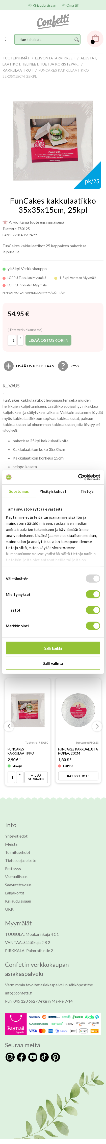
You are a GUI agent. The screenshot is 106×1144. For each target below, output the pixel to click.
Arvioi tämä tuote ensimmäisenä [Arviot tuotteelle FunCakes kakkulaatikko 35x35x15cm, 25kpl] (36, 222)
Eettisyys (13, 868)
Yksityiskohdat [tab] (53, 491)
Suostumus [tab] (19, 491)
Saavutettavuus (18, 884)
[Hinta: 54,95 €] (18, 314)
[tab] (12, 387)
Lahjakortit (14, 892)
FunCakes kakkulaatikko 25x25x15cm (21, 753)
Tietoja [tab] (87, 491)
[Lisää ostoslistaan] (35, 366)
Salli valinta (53, 663)
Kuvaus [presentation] (11, 385)
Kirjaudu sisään (44, 5)
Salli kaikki (53, 648)
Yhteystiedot (16, 836)
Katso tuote (78, 776)
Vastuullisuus (16, 876)
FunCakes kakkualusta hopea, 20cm (78, 751)
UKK (9, 909)
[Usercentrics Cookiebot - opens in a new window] (78, 477)
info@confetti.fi (19, 992)
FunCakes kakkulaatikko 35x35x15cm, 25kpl (53, 205)
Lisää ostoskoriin (48, 340)
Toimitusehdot (17, 852)
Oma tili (72, 5)
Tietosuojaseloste (20, 860)
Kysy (75, 366)
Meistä (11, 844)
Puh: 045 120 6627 (21, 1001)
